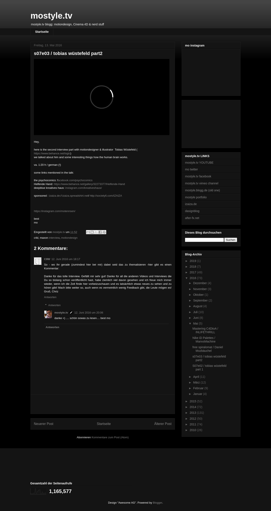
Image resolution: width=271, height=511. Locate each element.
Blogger (157, 502)
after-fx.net (192, 218)
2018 (193, 266)
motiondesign (69, 237)
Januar (198, 394)
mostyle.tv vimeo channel (201, 183)
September (200, 300)
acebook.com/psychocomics (75, 180)
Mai (196, 323)
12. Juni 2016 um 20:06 (88, 312)
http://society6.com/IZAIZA (106, 195)
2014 (193, 407)
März (196, 382)
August (198, 306)
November (200, 289)
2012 (193, 418)
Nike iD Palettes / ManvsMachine (204, 339)
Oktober (199, 294)
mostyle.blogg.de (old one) (202, 190)
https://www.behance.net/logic (52, 153)
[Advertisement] (102, 404)
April (196, 376)
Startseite (42, 31)
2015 (193, 401)
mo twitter (191, 169)
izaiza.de (54, 195)
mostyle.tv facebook (198, 176)
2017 (193, 272)
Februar (198, 388)
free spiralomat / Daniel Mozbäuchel (207, 348)
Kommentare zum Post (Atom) (110, 437)
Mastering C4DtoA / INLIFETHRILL (205, 330)
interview (54, 237)
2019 (193, 261)
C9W (47, 259)
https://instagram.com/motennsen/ (54, 211)
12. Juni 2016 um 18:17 (65, 259)
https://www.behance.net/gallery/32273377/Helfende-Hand (89, 184)
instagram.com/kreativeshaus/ (83, 187)
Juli (195, 312)
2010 (193, 430)
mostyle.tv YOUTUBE (199, 162)
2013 (193, 412)
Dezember (200, 283)
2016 (193, 278)
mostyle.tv (51, 15)
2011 (193, 424)
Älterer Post (162, 424)
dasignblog (192, 211)
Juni (196, 317)
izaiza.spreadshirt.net (75, 195)
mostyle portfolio (196, 197)
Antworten (50, 297)
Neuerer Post (43, 424)
